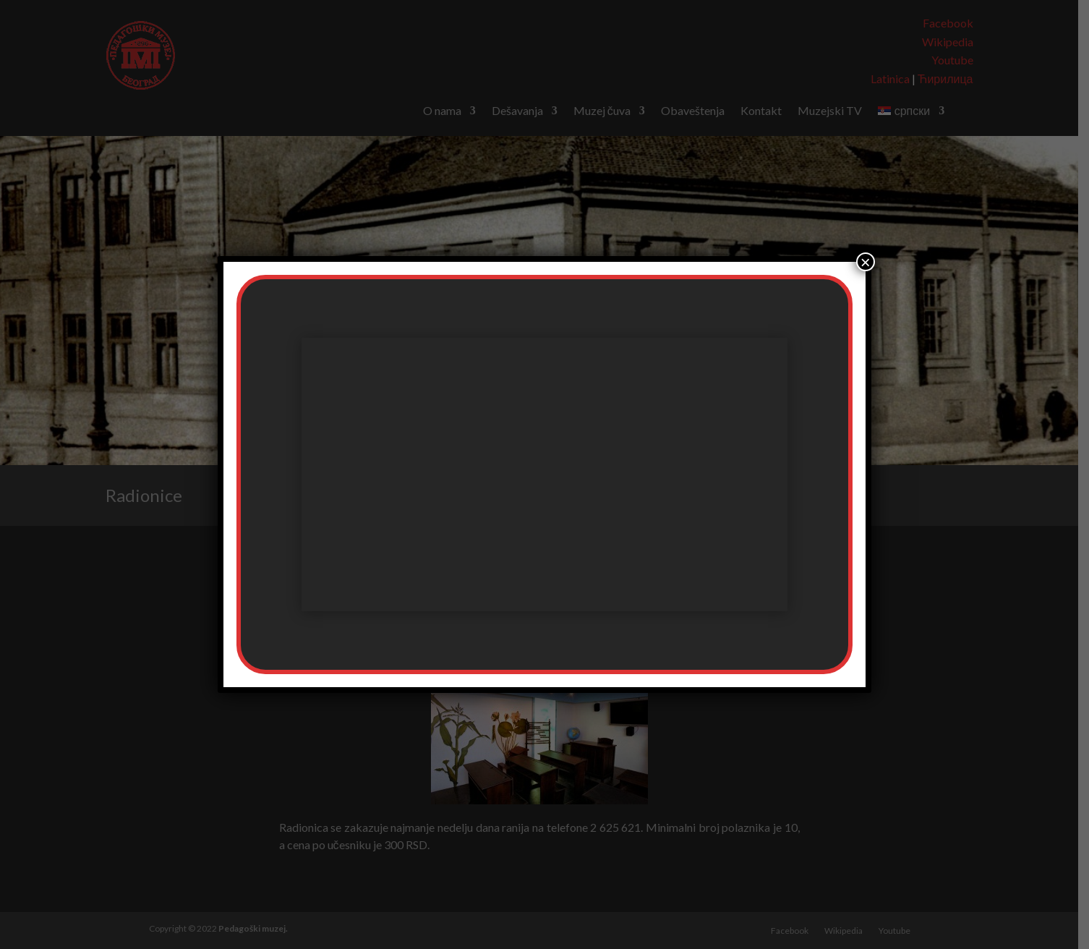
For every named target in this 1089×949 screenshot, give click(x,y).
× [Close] (865, 261)
